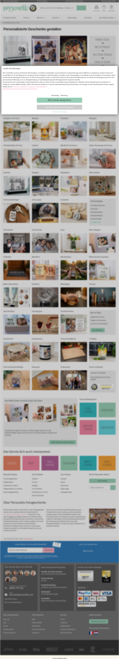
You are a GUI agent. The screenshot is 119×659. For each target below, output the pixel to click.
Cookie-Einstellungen (59, 112)
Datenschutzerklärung (10, 89)
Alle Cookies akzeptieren (59, 100)
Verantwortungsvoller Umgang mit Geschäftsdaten (30, 87)
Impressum (22, 89)
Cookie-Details (32, 89)
